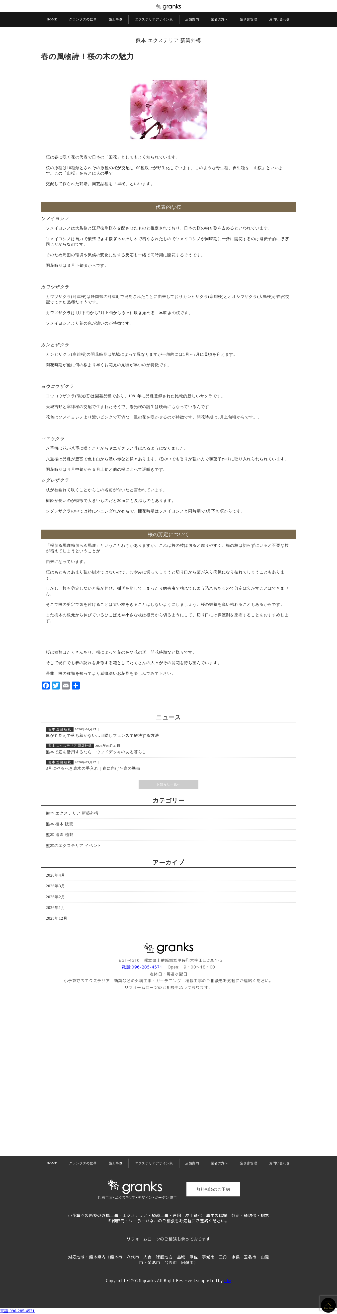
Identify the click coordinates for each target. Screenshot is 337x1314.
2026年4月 (55, 875)
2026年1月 (55, 907)
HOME (52, 19)
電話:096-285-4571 (142, 967)
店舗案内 (192, 19)
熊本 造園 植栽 (59, 729)
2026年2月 (55, 897)
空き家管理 (248, 19)
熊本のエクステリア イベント (73, 845)
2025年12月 (56, 918)
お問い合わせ (279, 19)
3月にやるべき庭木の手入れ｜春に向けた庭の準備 (93, 768)
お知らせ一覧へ (169, 784)
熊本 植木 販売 (59, 824)
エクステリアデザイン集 (154, 19)
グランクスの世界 (82, 19)
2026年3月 (55, 886)
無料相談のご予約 (213, 1189)
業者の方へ (219, 19)
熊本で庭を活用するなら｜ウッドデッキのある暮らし (96, 752)
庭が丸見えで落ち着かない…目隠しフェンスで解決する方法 (102, 735)
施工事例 (115, 19)
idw (227, 1280)
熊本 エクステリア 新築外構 (168, 40)
